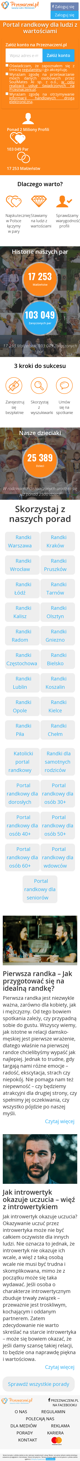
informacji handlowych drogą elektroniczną (41, 99)
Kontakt (27, 1440)
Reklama (60, 1426)
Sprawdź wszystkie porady (38, 1384)
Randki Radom (21, 635)
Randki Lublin (22, 682)
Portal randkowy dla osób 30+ (57, 793)
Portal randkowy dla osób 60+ (22, 857)
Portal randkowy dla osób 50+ (57, 825)
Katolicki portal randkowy (20, 761)
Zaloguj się (64, 6)
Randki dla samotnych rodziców (58, 761)
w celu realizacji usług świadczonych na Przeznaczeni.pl (41, 85)
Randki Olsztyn (57, 612)
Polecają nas (40, 1419)
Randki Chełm (57, 729)
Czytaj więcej (59, 1121)
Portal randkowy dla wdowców (57, 857)
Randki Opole (22, 706)
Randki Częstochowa (21, 659)
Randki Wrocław (20, 565)
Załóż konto (58, 55)
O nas (21, 1411)
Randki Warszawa (20, 541)
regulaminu (32, 69)
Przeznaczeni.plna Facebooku (65, 1402)
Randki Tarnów (56, 588)
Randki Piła (23, 729)
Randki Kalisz (22, 612)
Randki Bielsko (57, 659)
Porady (24, 1433)
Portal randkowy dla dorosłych (22, 793)
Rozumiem (50, 1459)
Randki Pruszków (55, 565)
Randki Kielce (57, 706)
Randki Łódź (22, 588)
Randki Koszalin (56, 682)
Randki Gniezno (56, 635)
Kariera (55, 1433)
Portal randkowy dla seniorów (40, 889)
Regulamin (53, 1411)
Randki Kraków (56, 541)
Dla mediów (23, 1426)
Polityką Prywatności (38, 1459)
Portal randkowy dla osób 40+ (22, 825)
